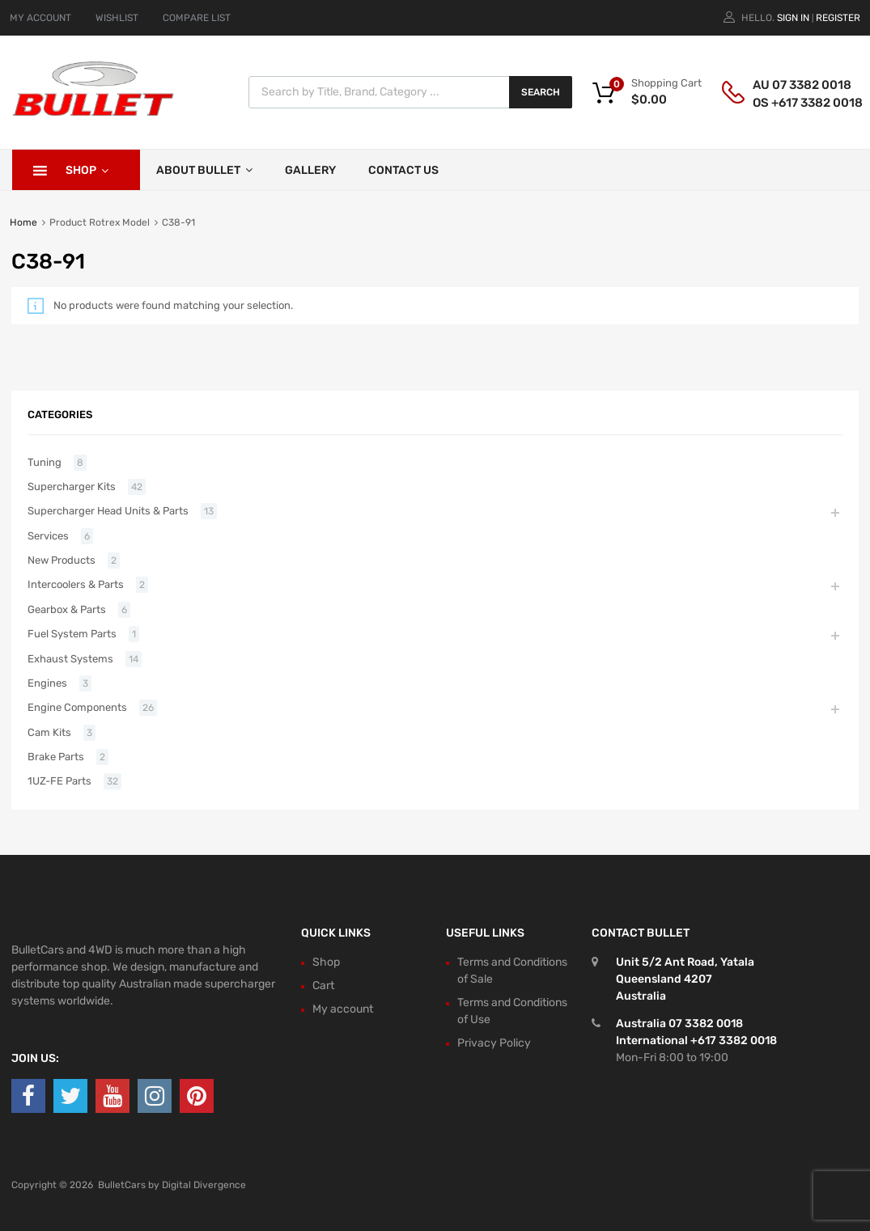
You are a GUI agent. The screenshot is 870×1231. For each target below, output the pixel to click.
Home (23, 222)
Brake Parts (56, 757)
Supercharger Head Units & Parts (108, 511)
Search (540, 92)
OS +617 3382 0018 (792, 102)
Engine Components (77, 707)
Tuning (45, 462)
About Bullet (204, 170)
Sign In (793, 17)
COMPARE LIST (197, 17)
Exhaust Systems (70, 659)
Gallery (310, 170)
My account (342, 1009)
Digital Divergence (204, 1185)
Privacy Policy (494, 1043)
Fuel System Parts (72, 634)
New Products (61, 560)
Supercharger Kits (72, 486)
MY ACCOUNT (40, 17)
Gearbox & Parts (67, 609)
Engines (47, 683)
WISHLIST (116, 17)
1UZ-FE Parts (59, 781)
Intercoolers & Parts (76, 584)
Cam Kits (49, 732)
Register (838, 17)
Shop (87, 170)
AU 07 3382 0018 (792, 85)
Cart (323, 985)
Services (48, 536)
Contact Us (403, 170)
